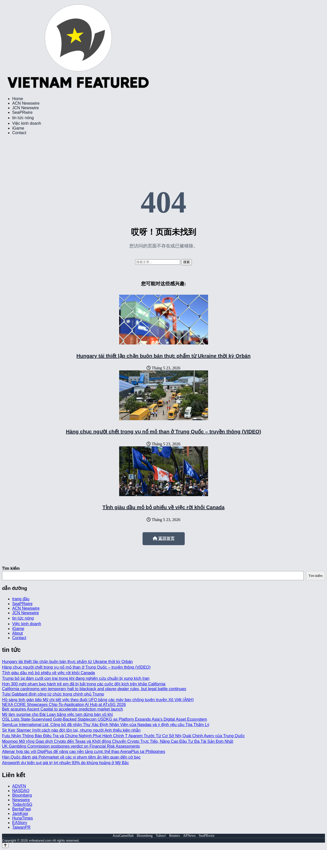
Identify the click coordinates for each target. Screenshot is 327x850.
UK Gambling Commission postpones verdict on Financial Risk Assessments (71, 746)
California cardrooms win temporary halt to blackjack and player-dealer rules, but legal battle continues (94, 689)
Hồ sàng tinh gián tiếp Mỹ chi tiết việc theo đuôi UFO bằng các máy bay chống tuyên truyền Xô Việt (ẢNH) (98, 700)
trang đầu (20, 599)
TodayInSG (22, 804)
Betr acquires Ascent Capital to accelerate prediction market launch (62, 709)
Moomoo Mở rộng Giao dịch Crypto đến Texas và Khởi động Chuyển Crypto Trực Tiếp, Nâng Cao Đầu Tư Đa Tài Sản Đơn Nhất (117, 741)
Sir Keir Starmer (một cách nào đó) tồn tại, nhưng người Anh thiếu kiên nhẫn (71, 730)
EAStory (19, 823)
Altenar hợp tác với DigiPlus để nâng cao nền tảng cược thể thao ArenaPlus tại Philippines (83, 751)
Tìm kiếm (11, 568)
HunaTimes (22, 818)
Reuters (174, 836)
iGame (18, 128)
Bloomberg (22, 795)
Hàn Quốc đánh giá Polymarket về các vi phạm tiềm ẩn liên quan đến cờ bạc (71, 757)
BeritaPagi (21, 809)
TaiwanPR (21, 827)
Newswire (21, 800)
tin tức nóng (23, 118)
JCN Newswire (25, 108)
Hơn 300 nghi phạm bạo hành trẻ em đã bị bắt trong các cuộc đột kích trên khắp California (83, 684)
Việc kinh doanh (26, 123)
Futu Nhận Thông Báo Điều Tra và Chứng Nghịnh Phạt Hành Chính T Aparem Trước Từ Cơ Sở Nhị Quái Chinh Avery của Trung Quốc (123, 736)
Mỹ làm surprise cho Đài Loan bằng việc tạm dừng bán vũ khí (57, 714)
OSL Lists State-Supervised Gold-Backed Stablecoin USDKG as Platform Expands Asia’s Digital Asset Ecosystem (104, 719)
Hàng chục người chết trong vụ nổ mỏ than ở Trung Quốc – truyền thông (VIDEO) (163, 431)
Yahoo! (161, 836)
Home (17, 99)
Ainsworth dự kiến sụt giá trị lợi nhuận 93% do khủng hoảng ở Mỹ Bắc (65, 763)
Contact (19, 133)
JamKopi (20, 813)
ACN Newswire (26, 103)
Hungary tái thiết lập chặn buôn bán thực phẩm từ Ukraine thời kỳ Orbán (163, 356)
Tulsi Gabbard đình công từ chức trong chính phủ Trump (53, 694)
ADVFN (19, 786)
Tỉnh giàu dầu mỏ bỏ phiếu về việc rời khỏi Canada (163, 507)
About (17, 633)
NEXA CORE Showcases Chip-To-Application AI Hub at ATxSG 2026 (64, 704)
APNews (189, 836)
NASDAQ (20, 791)
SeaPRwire (22, 112)
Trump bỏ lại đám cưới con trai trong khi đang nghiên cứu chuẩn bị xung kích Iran (75, 678)
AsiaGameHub (123, 836)
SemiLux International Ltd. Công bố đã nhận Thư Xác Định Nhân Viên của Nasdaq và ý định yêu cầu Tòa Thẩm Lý (105, 724)
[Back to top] (5, 845)
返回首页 (164, 538)
